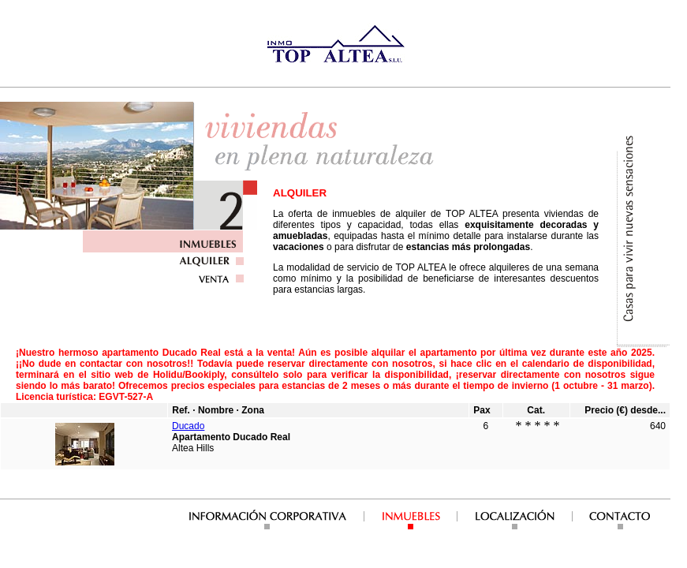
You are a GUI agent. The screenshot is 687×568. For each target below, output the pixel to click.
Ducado (188, 426)
